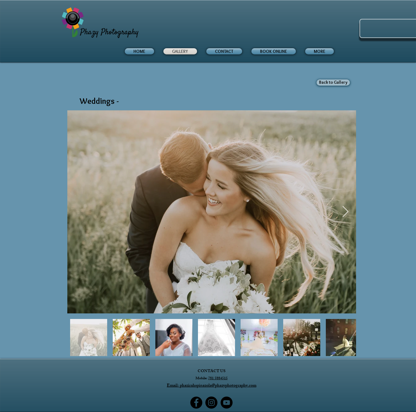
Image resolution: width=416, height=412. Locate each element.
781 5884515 (218, 378)
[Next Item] (345, 212)
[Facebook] (196, 403)
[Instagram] (211, 403)
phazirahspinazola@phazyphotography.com (218, 386)
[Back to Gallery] (333, 82)
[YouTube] (227, 403)
